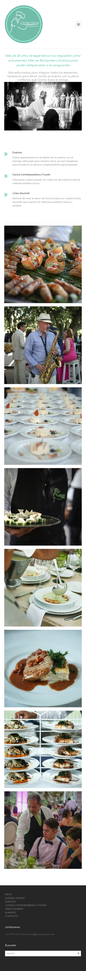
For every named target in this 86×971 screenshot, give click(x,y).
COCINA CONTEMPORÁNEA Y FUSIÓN (25, 905)
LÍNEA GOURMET (14, 909)
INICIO (8, 894)
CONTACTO (11, 916)
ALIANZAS (10, 912)
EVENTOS (10, 902)
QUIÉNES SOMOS (15, 898)
